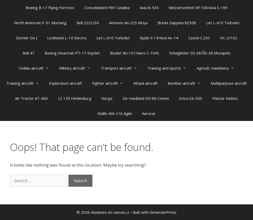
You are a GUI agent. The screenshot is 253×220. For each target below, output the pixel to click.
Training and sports (169, 68)
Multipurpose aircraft (229, 83)
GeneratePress (163, 212)
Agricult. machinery (218, 68)
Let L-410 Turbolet (222, 22)
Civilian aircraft (36, 68)
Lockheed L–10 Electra (66, 37)
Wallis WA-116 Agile (115, 113)
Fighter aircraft (110, 83)
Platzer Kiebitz (225, 98)
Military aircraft (77, 68)
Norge (107, 98)
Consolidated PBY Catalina (107, 7)
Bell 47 (28, 52)
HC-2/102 (228, 37)
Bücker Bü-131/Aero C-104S (134, 52)
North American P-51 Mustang (40, 22)
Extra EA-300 (190, 98)
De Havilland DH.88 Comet (146, 98)
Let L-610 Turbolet (113, 37)
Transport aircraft (121, 68)
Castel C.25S (199, 37)
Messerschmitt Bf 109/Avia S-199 (198, 7)
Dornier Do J (26, 37)
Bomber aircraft (187, 83)
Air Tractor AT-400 (31, 98)
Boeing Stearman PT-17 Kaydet (72, 52)
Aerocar (149, 113)
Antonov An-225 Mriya (128, 22)
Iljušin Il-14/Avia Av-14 (159, 37)
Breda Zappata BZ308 (177, 22)
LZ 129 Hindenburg (74, 98)
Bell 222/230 (88, 22)
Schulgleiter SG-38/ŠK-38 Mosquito (199, 52)
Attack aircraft (145, 83)
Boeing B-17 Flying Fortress (50, 7)
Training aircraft (25, 83)
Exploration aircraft (65, 83)
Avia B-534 (149, 7)
